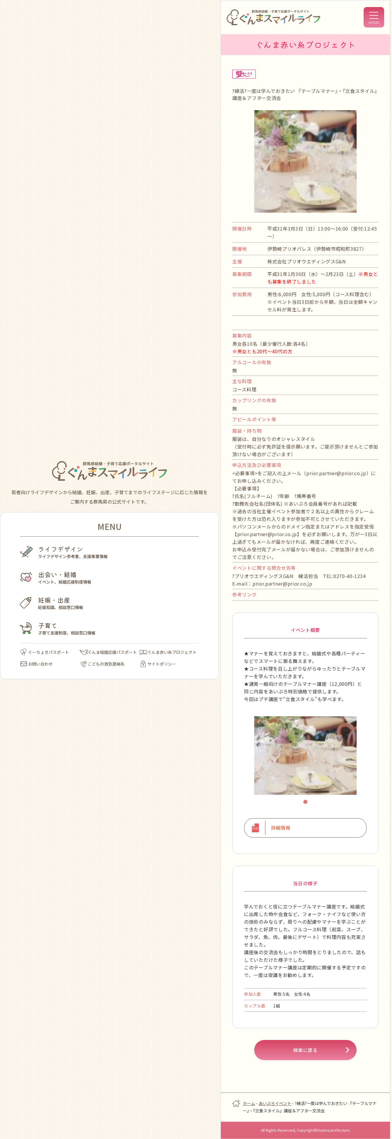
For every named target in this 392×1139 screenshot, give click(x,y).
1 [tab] (306, 803)
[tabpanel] (305, 755)
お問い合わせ (36, 664)
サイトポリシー (158, 664)
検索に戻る (305, 1050)
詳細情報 (280, 827)
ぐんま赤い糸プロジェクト (168, 652)
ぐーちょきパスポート (44, 652)
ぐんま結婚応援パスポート (108, 652)
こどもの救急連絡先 (103, 664)
